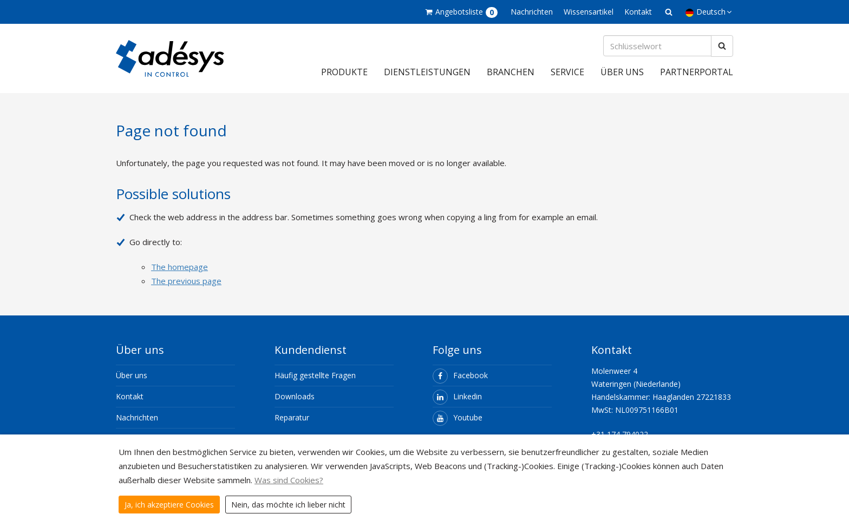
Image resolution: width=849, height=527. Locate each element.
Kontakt (638, 11)
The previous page (186, 280)
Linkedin (457, 396)
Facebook (460, 375)
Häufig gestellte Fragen (315, 375)
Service (567, 72)
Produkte (344, 72)
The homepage (179, 266)
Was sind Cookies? (288, 480)
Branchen (510, 72)
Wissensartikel (588, 11)
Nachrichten (532, 11)
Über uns (622, 72)
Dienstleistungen (427, 72)
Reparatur (292, 417)
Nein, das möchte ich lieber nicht (288, 504)
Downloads (295, 396)
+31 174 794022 (619, 434)
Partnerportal (696, 72)
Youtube (457, 417)
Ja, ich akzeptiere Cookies (169, 504)
